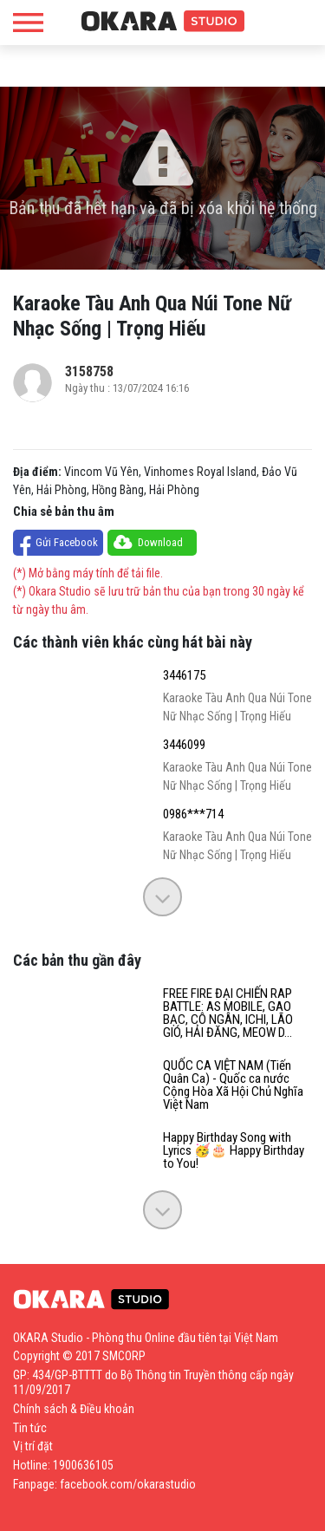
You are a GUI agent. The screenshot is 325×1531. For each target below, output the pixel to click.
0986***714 (193, 814)
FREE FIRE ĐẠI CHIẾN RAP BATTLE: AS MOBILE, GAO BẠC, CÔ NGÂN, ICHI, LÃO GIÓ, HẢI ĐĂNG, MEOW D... (228, 1013)
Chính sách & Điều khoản (73, 1409)
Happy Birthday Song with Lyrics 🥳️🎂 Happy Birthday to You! (233, 1150)
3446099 (184, 745)
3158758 (89, 371)
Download (160, 542)
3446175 (184, 675)
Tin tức (30, 1428)
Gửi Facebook (67, 542)
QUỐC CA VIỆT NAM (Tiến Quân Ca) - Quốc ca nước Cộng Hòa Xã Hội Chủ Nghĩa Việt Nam (233, 1085)
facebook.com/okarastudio (128, 1484)
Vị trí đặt (33, 1446)
